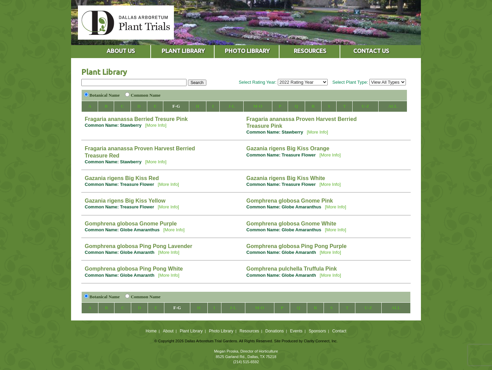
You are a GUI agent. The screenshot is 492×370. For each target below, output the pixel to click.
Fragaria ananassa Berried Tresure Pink (136, 119)
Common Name (146, 95)
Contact (339, 331)
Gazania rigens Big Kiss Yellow (125, 201)
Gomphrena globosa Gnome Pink (289, 201)
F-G (176, 106)
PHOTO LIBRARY (247, 50)
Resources (249, 331)
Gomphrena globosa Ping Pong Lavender (138, 246)
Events (296, 331)
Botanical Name (105, 95)
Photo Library (221, 331)
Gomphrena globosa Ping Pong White (134, 269)
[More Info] (155, 125)
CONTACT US (371, 50)
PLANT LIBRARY (183, 50)
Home (151, 331)
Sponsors (317, 331)
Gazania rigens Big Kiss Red (122, 178)
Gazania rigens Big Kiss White (285, 178)
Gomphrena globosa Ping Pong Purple (296, 246)
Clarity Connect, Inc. (321, 341)
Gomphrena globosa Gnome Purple (131, 224)
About (168, 331)
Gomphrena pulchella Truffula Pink (291, 269)
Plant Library (191, 331)
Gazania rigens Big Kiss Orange (287, 148)
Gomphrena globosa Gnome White (291, 224)
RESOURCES (310, 50)
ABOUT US (121, 50)
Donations (274, 331)
